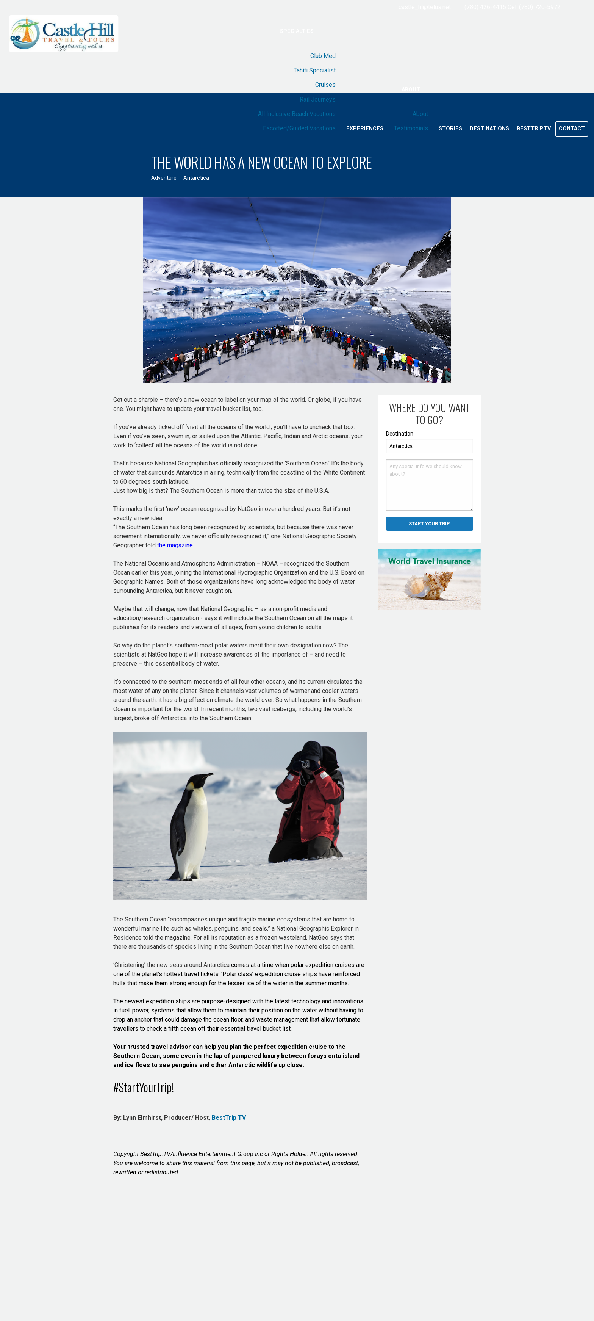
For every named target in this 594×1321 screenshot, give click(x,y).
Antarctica (196, 178)
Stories (450, 128)
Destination (399, 434)
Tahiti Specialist (315, 70)
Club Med (323, 56)
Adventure (164, 178)
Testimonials (411, 128)
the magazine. (175, 545)
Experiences (364, 128)
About (411, 89)
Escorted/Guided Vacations (299, 128)
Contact (572, 128)
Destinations (489, 128)
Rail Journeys (318, 99)
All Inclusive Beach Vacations (297, 114)
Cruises (325, 84)
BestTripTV (534, 128)
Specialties (297, 31)
